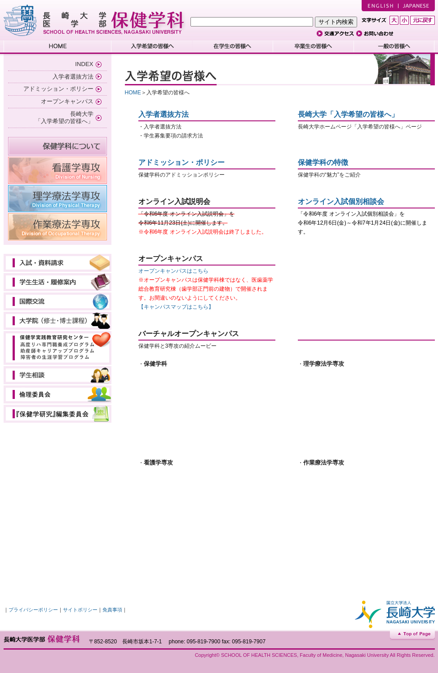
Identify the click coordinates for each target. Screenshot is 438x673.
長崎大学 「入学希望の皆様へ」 (64, 118)
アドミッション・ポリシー (58, 88)
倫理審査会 (57, 394)
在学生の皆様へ (232, 47)
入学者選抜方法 (73, 76)
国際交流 (57, 301)
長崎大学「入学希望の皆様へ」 (348, 114)
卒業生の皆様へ (313, 47)
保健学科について (57, 146)
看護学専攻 (57, 170)
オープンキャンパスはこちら (173, 271)
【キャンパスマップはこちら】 (176, 307)
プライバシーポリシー (33, 609)
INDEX (84, 64)
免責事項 (112, 609)
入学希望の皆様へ (151, 47)
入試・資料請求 (57, 263)
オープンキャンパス (67, 101)
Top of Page (412, 634)
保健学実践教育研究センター (57, 348)
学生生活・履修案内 (57, 282)
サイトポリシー (80, 609)
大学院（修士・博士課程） (57, 321)
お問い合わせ (377, 33)
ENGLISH (380, 5)
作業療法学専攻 (57, 226)
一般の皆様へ (394, 47)
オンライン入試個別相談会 (341, 201)
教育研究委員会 (57, 414)
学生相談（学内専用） (57, 375)
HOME (57, 47)
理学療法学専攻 (57, 198)
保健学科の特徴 (323, 162)
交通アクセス (336, 33)
